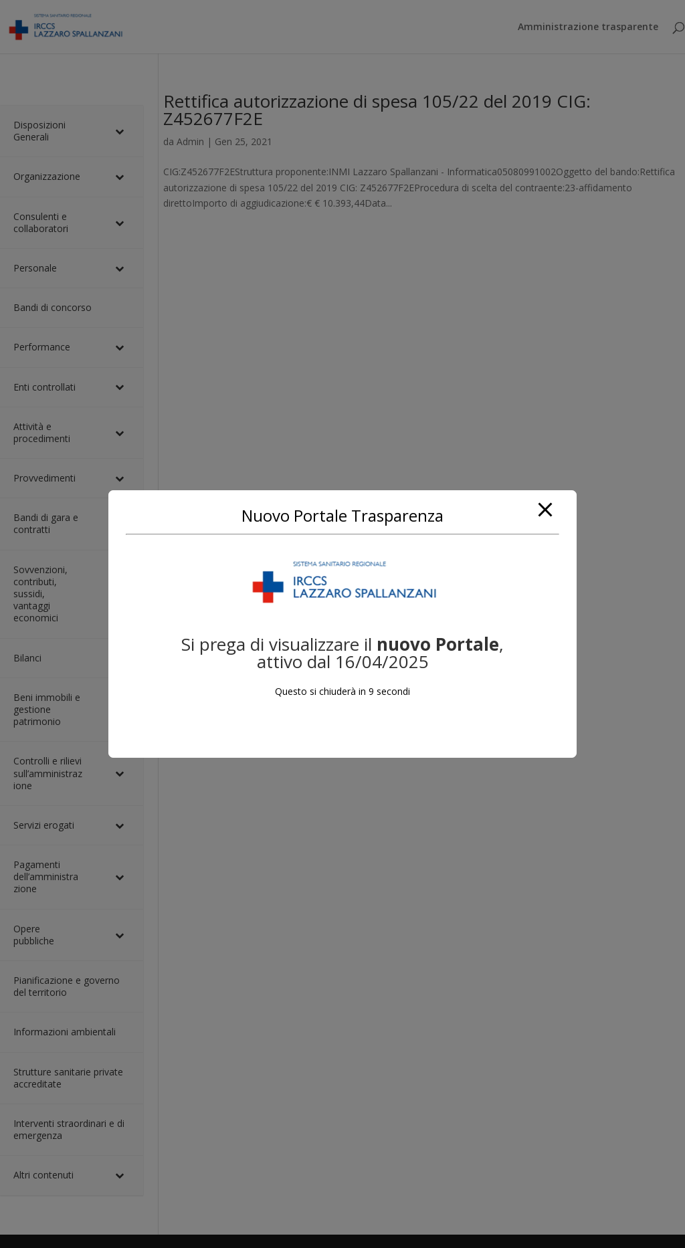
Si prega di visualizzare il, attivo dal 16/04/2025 (342, 652)
